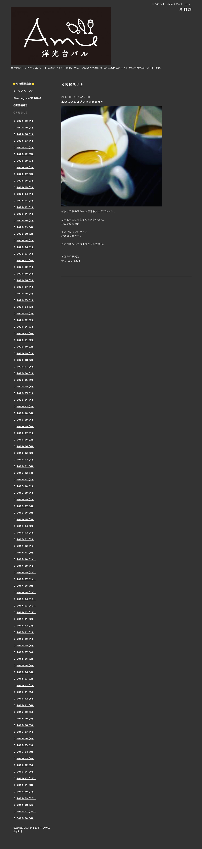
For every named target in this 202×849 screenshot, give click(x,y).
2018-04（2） (25, 526)
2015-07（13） (26, 731)
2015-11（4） (25, 705)
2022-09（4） (25, 227)
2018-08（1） (25, 499)
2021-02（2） (25, 320)
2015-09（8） (25, 718)
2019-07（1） (25, 433)
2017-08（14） (26, 572)
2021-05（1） (25, 300)
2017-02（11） (26, 612)
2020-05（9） (25, 380)
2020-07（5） (25, 366)
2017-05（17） (26, 592)
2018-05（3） (25, 519)
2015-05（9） (25, 745)
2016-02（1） (25, 685)
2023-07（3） (25, 174)
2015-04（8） (25, 751)
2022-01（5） (25, 260)
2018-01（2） (25, 539)
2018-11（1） (25, 479)
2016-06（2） (25, 658)
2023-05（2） (25, 187)
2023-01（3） (25, 200)
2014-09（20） (26, 798)
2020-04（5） (25, 386)
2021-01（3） (25, 326)
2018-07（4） (25, 506)
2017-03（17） (26, 605)
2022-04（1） (25, 247)
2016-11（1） (25, 632)
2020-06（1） (25, 373)
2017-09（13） (26, 565)
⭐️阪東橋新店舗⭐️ (24, 83)
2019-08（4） (25, 426)
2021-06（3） (25, 293)
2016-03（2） (25, 678)
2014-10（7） (25, 791)
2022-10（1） (25, 220)
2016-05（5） (25, 665)
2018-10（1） (25, 486)
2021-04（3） (25, 306)
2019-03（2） (25, 453)
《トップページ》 (23, 91)
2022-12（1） (25, 207)
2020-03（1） (25, 393)
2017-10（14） (26, 559)
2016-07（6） (25, 652)
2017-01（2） (25, 619)
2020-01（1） (25, 399)
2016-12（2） (25, 625)
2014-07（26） (26, 811)
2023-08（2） (25, 167)
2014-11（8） (25, 785)
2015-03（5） (25, 758)
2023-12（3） (25, 154)
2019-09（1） (25, 419)
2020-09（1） (25, 353)
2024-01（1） (25, 147)
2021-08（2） (25, 280)
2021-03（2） (25, 313)
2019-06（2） (25, 439)
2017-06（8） (25, 585)
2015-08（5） (25, 725)
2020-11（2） (25, 340)
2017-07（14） (26, 579)
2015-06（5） (25, 738)
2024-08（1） (25, 134)
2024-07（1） (25, 140)
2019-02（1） (25, 459)
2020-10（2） (25, 346)
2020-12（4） (25, 333)
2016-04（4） (25, 672)
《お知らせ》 (20, 112)
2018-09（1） (25, 492)
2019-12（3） (25, 406)
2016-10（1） (25, 639)
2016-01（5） (25, 692)
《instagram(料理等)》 (27, 98)
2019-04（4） (25, 446)
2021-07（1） (25, 287)
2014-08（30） (26, 805)
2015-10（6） (25, 712)
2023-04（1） (25, 194)
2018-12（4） (25, 473)
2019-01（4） (25, 466)
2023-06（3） (25, 180)
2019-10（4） (25, 413)
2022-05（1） (25, 240)
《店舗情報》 (20, 105)
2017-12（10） (26, 546)
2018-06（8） (25, 512)
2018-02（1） (25, 532)
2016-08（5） (25, 645)
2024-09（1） (25, 127)
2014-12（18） (26, 778)
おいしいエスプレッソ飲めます (82, 102)
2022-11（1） (25, 214)
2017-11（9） (25, 552)
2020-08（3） (25, 360)
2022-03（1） (25, 253)
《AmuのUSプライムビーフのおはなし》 (31, 829)
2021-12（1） (25, 267)
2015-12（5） (25, 698)
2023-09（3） (25, 160)
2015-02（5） (25, 765)
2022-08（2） (25, 233)
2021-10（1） (25, 273)
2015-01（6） (25, 771)
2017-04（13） (26, 599)
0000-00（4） (25, 818)
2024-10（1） (25, 121)
